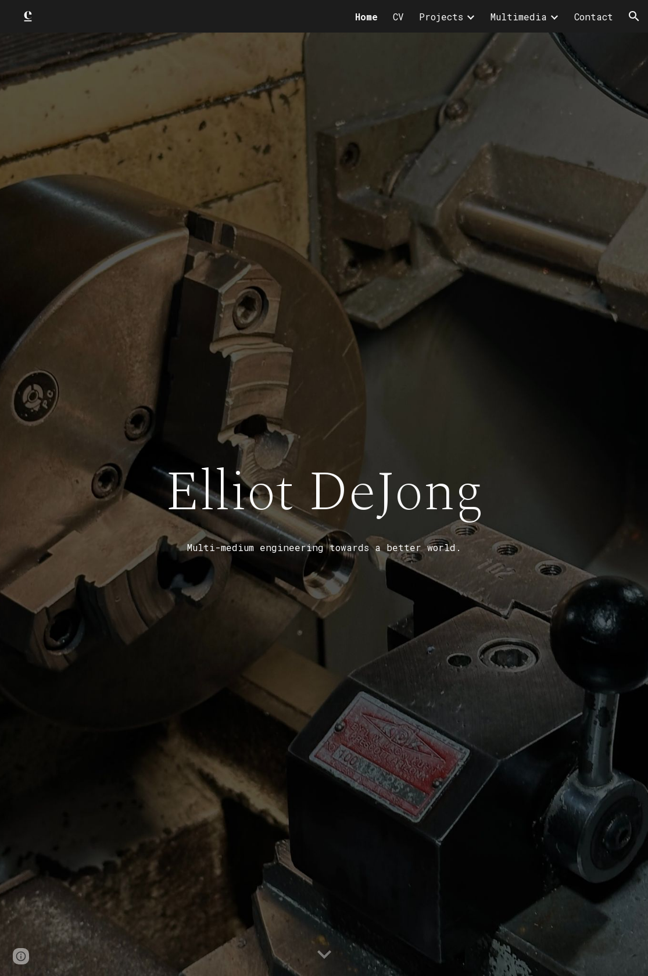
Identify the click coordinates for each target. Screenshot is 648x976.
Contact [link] (593, 16)
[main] (324, 504)
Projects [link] (441, 16)
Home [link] (366, 16)
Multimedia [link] (519, 16)
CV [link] (398, 16)
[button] (634, 16)
